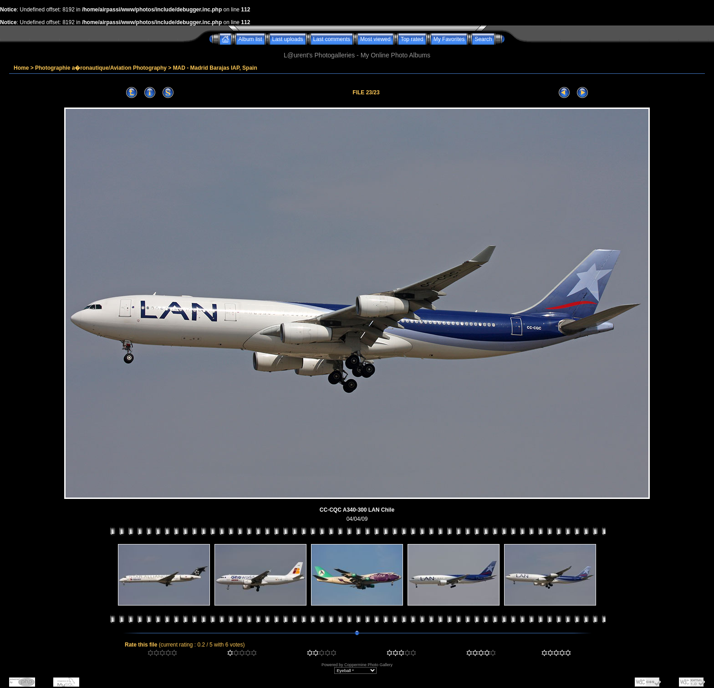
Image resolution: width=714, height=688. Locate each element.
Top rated (412, 39)
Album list (250, 39)
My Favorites (449, 39)
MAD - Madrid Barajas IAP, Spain (215, 68)
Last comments (331, 39)
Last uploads (287, 39)
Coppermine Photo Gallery (368, 664)
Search (483, 39)
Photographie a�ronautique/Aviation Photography (101, 68)
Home (21, 68)
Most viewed (375, 39)
